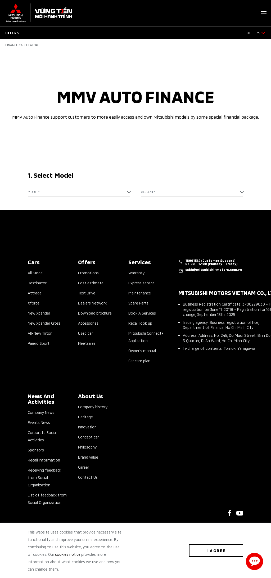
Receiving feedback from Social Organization (44, 477)
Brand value (88, 456)
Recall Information (44, 459)
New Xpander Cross (44, 322)
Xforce (33, 302)
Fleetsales (87, 343)
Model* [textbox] (34, 191)
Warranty (136, 272)
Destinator (37, 282)
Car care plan (139, 360)
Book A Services (142, 312)
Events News (39, 422)
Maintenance (139, 292)
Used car (85, 332)
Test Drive (86, 292)
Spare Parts (138, 302)
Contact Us (88, 477)
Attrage (35, 292)
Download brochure (95, 312)
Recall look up (140, 322)
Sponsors (36, 449)
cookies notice (67, 554)
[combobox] (79, 191)
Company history (92, 406)
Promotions (88, 272)
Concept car (88, 436)
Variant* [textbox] (148, 191)
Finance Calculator (21, 45)
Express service (141, 282)
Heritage (85, 416)
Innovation (87, 426)
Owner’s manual (142, 350)
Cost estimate (90, 282)
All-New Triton (40, 332)
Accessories (88, 322)
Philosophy (87, 446)
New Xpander (39, 312)
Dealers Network (92, 302)
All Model (35, 272)
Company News (41, 412)
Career (83, 466)
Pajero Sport (38, 343)
